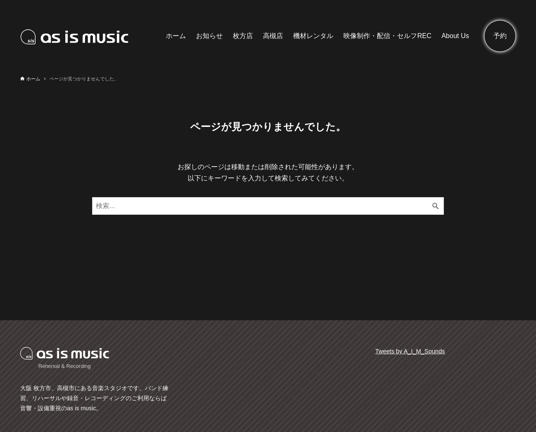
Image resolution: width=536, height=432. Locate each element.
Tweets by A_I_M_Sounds (410, 351)
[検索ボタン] (435, 206)
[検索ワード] (268, 206)
